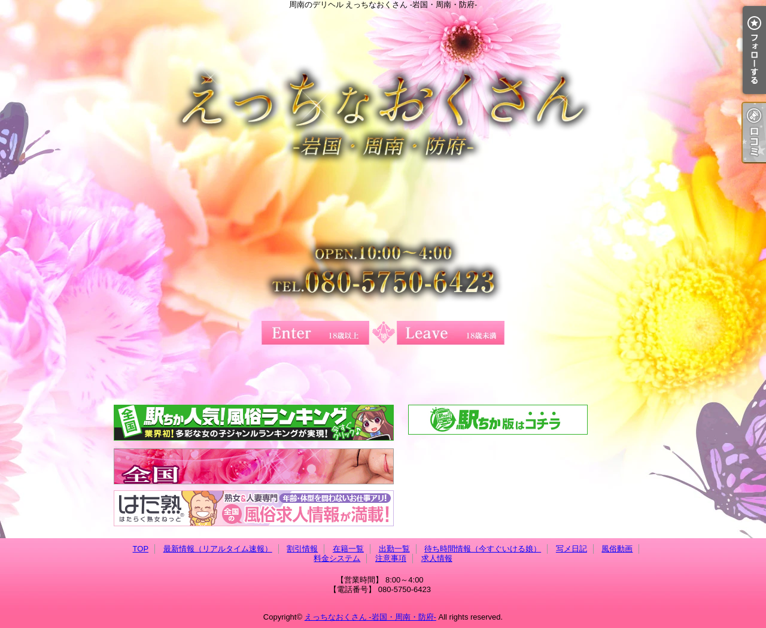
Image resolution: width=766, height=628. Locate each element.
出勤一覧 (394, 548)
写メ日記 (571, 548)
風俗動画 (617, 548)
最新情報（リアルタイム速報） (217, 548)
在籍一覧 (348, 548)
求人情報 (436, 558)
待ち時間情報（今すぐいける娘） (482, 548)
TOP (141, 548)
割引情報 (302, 548)
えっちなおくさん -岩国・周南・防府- (370, 616)
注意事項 (390, 558)
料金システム (337, 558)
